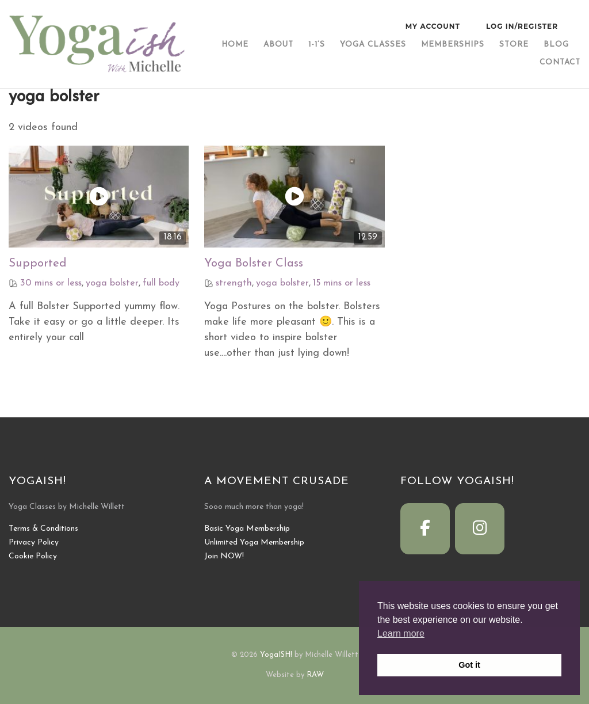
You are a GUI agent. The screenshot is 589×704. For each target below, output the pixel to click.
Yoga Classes (373, 44)
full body (161, 283)
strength (234, 283)
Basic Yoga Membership (247, 528)
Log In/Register (522, 26)
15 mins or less (341, 283)
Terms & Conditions (43, 528)
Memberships (452, 44)
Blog (556, 44)
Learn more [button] (400, 633)
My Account (433, 26)
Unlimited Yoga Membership (254, 542)
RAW (315, 675)
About (278, 44)
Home (234, 44)
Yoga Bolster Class (253, 263)
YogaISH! (276, 655)
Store (514, 44)
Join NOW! (224, 556)
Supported (38, 263)
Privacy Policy (34, 542)
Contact (560, 62)
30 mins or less (51, 283)
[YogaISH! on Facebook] (425, 528)
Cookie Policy (33, 556)
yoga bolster (112, 283)
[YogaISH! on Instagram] (479, 528)
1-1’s (316, 44)
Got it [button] (469, 664)
